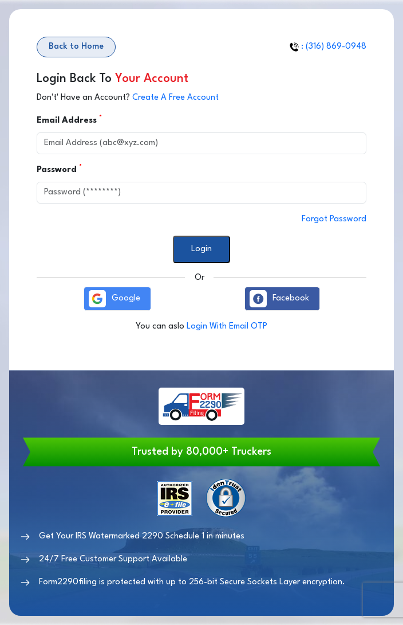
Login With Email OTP (227, 326)
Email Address (68, 120)
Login (201, 249)
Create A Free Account (175, 97)
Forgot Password (334, 219)
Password (58, 169)
